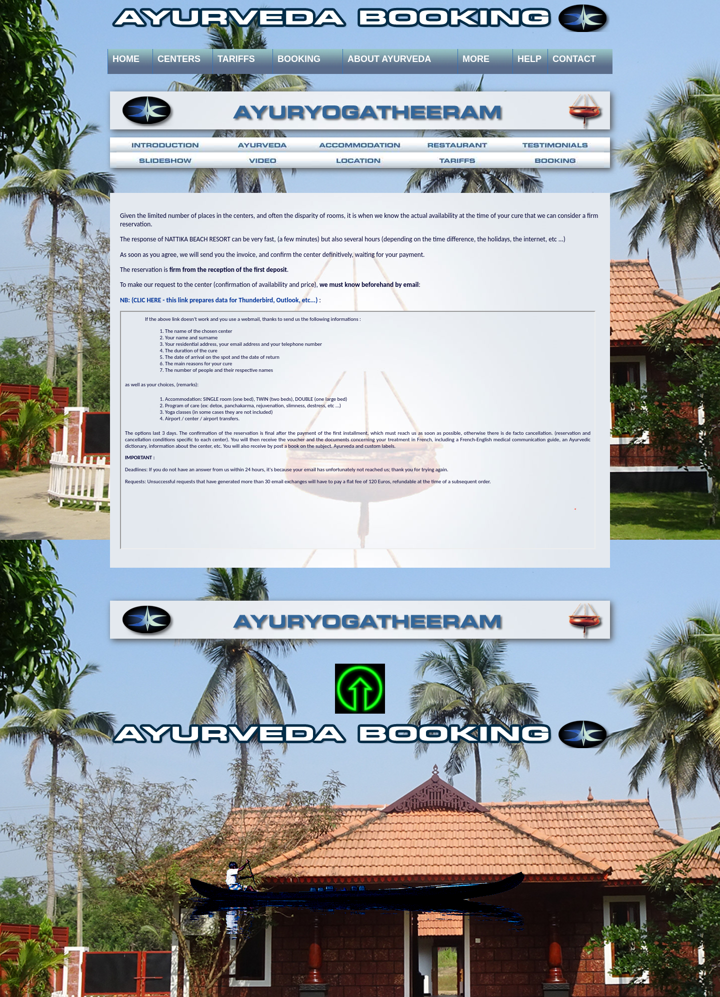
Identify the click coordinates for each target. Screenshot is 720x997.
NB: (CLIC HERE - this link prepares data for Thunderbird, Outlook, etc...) (219, 300)
